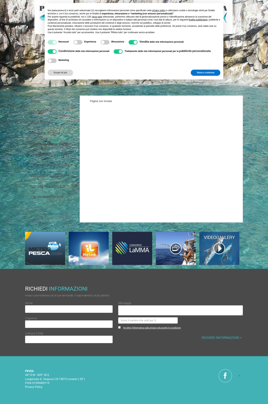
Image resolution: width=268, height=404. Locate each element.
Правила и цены (47, 133)
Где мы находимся (48, 186)
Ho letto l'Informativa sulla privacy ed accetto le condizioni (152, 328)
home (35, 102)
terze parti (97, 16)
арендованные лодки (51, 144)
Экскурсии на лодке (49, 155)
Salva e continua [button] (205, 72)
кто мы (37, 112)
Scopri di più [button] (60, 72)
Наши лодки (43, 123)
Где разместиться (47, 197)
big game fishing (46, 176)
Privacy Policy (33, 387)
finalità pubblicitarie (198, 19)
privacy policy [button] (159, 10)
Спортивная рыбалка (51, 165)
